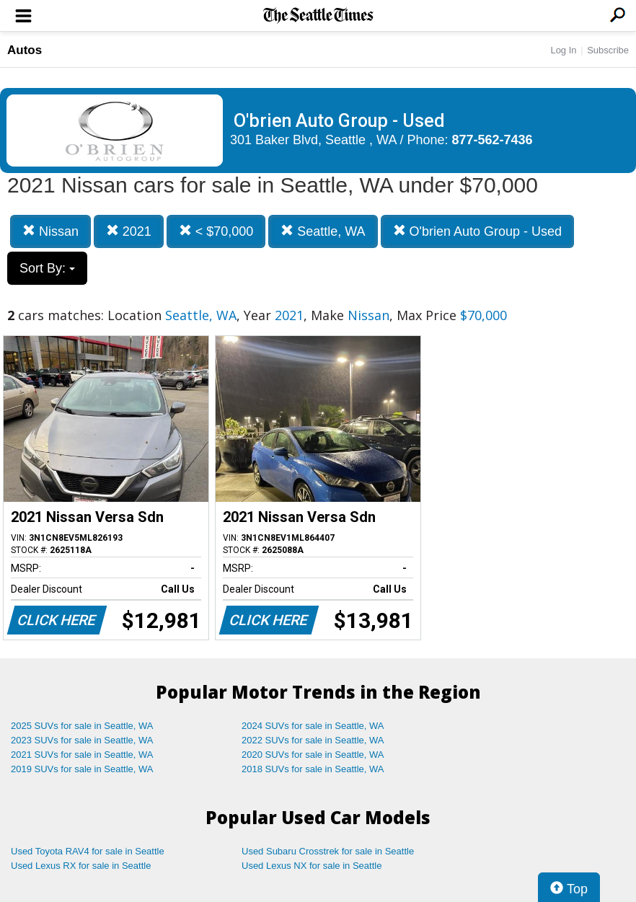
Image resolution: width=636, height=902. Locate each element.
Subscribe (608, 50)
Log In (563, 50)
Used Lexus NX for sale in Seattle (311, 865)
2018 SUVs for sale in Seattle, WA (313, 769)
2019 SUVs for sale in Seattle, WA (82, 769)
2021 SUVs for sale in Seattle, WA (82, 754)
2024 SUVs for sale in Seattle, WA (313, 725)
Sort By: (47, 268)
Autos (24, 50)
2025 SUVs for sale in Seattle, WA (82, 725)
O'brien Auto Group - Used (477, 231)
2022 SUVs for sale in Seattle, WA (313, 740)
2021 (128, 231)
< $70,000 (216, 231)
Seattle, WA (323, 231)
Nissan (50, 231)
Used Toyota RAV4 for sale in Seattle (87, 851)
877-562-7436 (492, 140)
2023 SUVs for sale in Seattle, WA (82, 740)
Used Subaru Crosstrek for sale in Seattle (328, 851)
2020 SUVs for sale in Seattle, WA (313, 754)
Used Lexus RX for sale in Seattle (81, 865)
